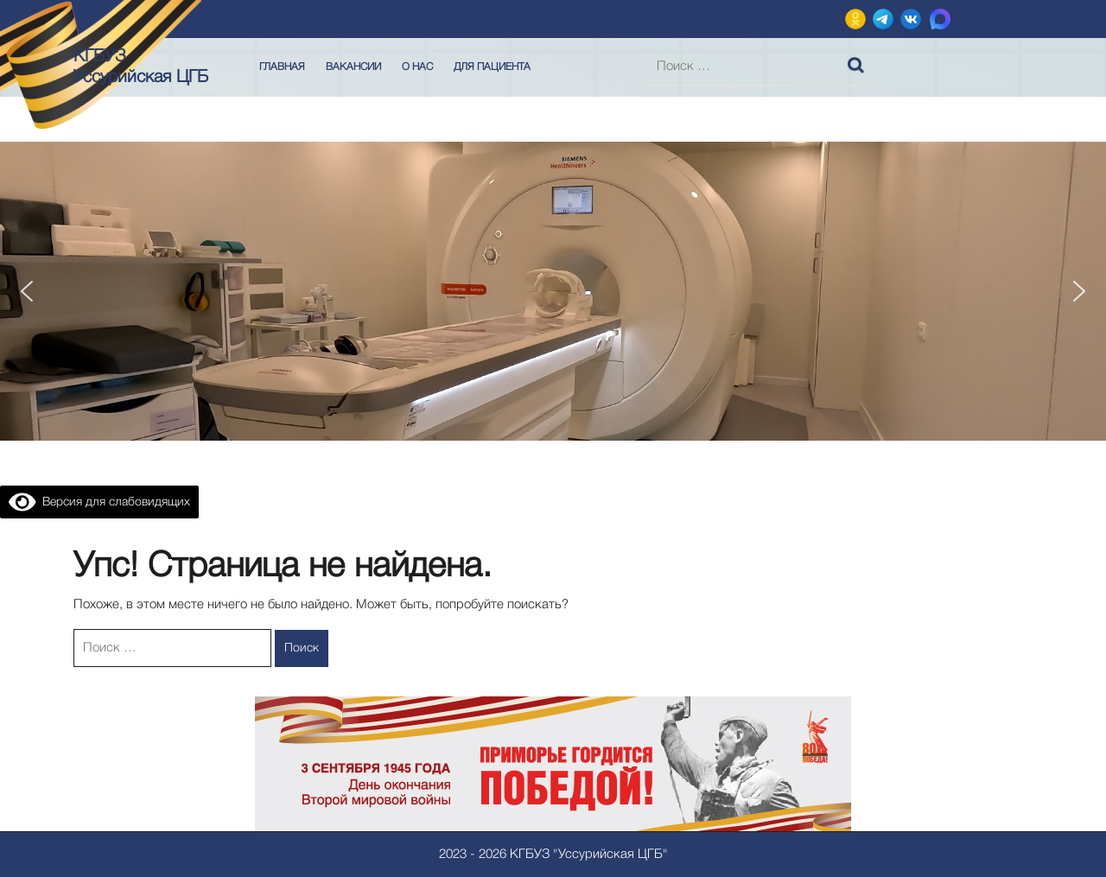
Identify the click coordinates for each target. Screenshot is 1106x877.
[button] (27, 291)
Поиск (858, 61)
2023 (453, 854)
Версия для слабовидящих (99, 502)
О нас (417, 67)
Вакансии (353, 67)
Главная (282, 67)
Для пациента (492, 67)
